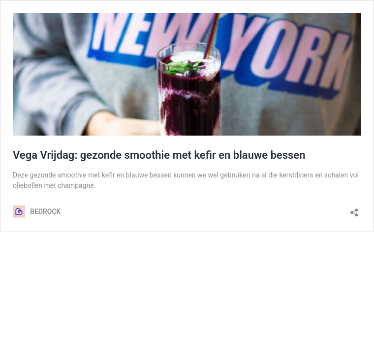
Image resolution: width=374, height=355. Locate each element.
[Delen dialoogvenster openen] (354, 209)
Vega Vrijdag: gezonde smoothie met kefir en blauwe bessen (159, 155)
